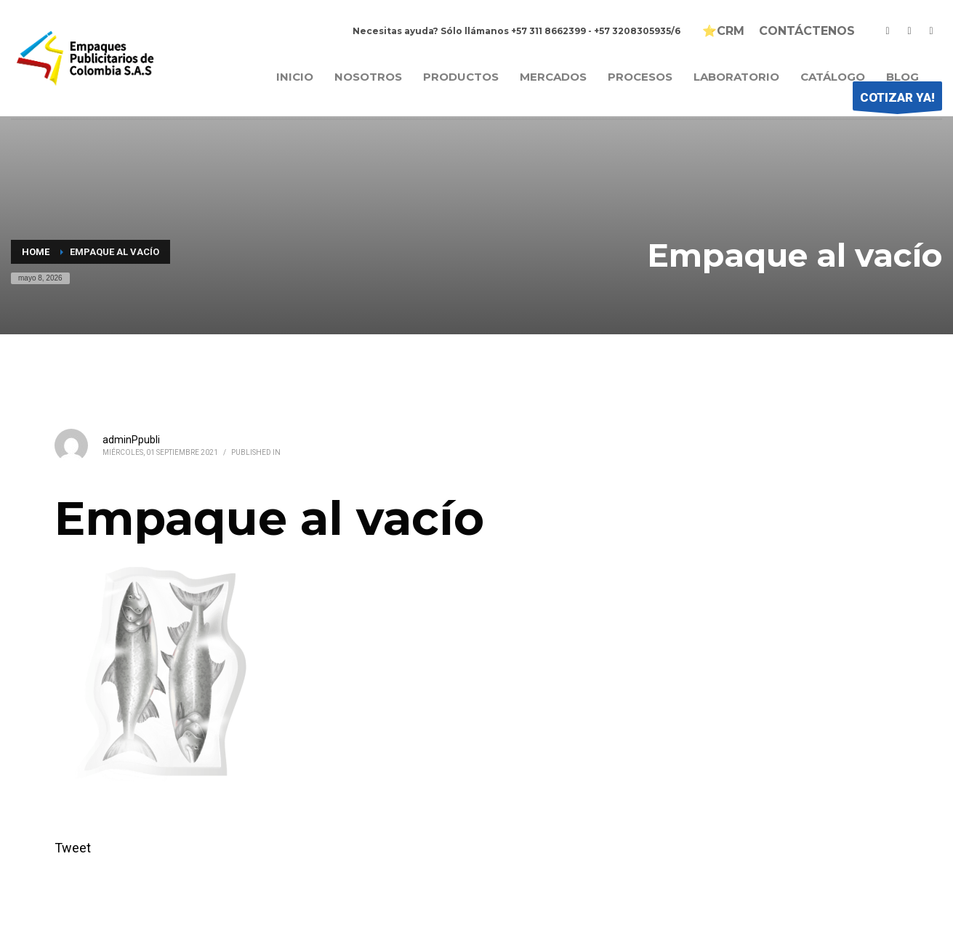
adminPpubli (131, 439)
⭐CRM (723, 31)
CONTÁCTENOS (807, 31)
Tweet (73, 847)
